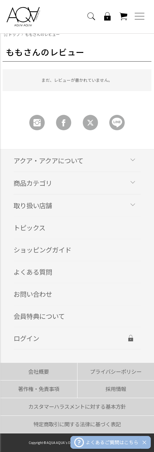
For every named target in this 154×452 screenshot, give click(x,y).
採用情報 (115, 389)
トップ (12, 34)
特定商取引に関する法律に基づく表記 (77, 424)
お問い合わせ (33, 294)
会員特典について (39, 316)
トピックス (29, 227)
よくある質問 (33, 272)
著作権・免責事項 (38, 389)
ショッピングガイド (42, 249)
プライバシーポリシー (115, 371)
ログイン (26, 338)
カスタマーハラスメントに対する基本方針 (77, 406)
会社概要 (38, 371)
